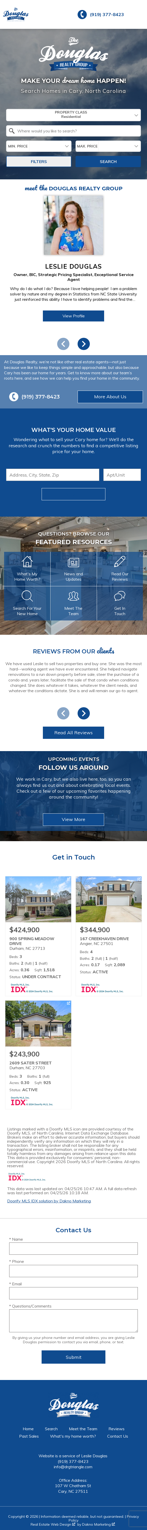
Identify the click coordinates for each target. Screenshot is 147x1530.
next (84, 344)
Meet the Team (83, 1428)
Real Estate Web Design (53, 1524)
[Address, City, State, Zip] (52, 475)
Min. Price (18, 146)
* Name (16, 1239)
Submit (73, 494)
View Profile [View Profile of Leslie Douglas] (74, 315)
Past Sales (29, 1436)
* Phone (16, 1261)
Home (28, 1428)
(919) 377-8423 (73, 1461)
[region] (73, 271)
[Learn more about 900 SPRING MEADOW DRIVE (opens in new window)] (38, 936)
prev (63, 344)
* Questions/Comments (30, 1306)
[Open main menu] (138, 14)
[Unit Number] (122, 475)
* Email (15, 1283)
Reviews (116, 1428)
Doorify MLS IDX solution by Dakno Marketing (49, 1200)
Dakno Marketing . (99, 1524)
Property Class (71, 114)
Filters (39, 161)
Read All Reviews (73, 733)
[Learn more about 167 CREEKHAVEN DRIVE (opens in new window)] (109, 936)
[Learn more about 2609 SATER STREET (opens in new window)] (38, 1054)
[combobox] (73, 115)
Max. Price (87, 146)
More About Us (110, 397)
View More (73, 819)
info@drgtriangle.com (73, 1466)
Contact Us (117, 1436)
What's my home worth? (73, 1436)
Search (108, 161)
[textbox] (76, 131)
